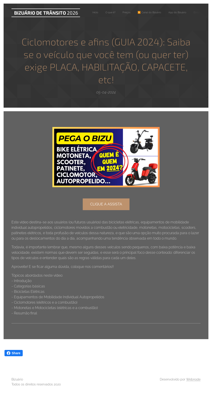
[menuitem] (151, 12)
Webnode (193, 379)
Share (13, 353)
